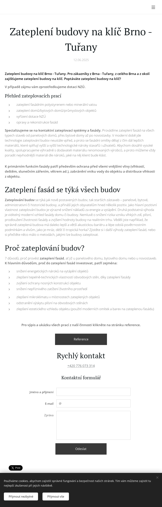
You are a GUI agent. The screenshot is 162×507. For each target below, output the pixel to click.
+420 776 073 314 (81, 365)
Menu (153, 7)
